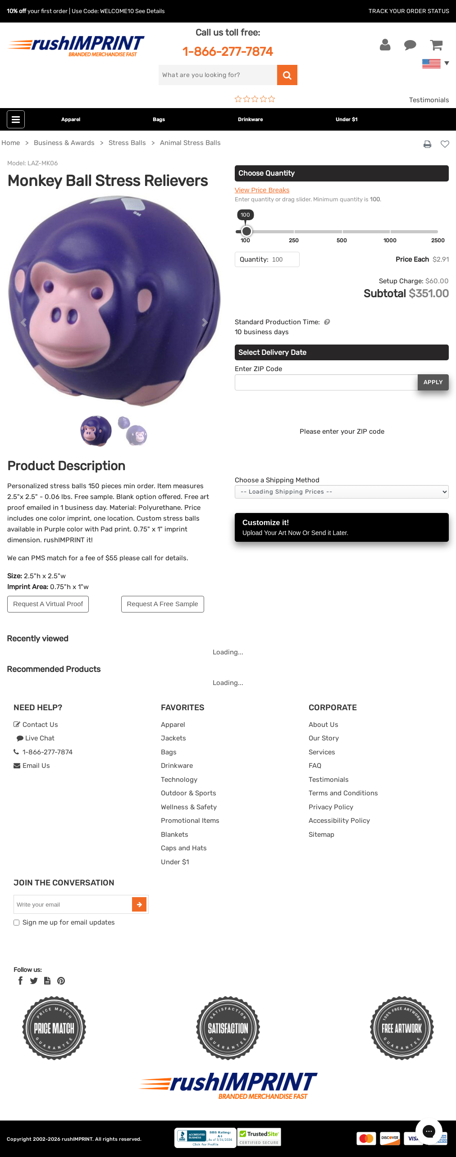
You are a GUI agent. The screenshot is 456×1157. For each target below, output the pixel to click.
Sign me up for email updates (69, 922)
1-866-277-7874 (227, 51)
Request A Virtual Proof (48, 604)
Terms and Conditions (343, 793)
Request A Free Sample (162, 604)
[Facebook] (20, 981)
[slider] (246, 231)
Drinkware (250, 120)
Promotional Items (190, 821)
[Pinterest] (61, 981)
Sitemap (321, 834)
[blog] (47, 981)
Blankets (174, 834)
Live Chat (35, 738)
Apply (433, 382)
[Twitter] (34, 981)
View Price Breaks (262, 190)
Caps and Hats (184, 848)
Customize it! (341, 528)
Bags (159, 120)
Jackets (173, 738)
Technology (179, 780)
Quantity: (254, 259)
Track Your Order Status (409, 11)
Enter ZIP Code (258, 369)
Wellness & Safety (189, 807)
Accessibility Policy (339, 821)
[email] (74, 904)
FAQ (315, 766)
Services (322, 752)
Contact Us (36, 725)
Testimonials (429, 100)
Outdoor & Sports (188, 793)
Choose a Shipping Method (277, 480)
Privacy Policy (331, 807)
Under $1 (346, 120)
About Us (323, 725)
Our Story (324, 738)
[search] (218, 75)
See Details (150, 11)
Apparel (70, 120)
